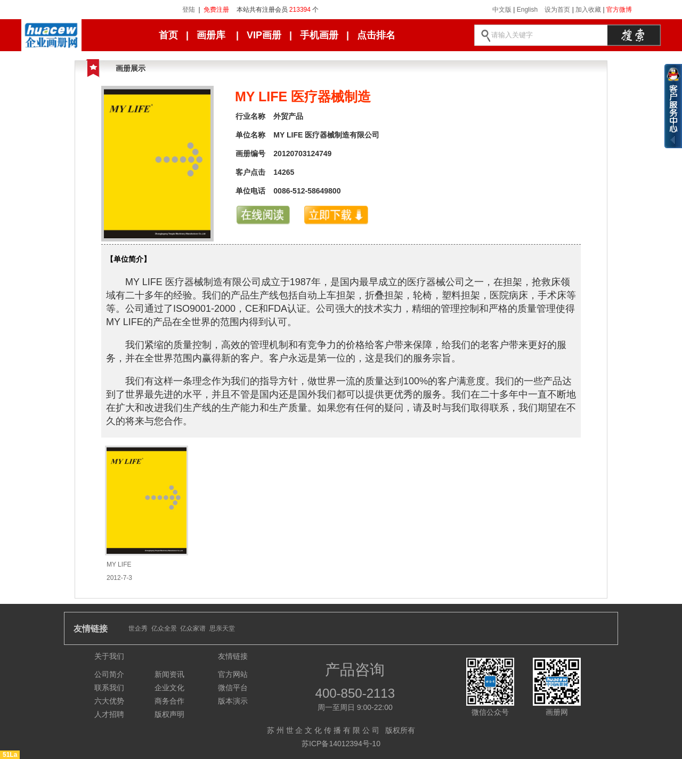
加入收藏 (588, 9)
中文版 (502, 9)
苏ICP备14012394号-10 (341, 743)
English (527, 9)
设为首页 (557, 9)
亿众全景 (164, 628)
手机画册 (319, 35)
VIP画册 (264, 35)
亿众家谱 (193, 628)
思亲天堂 (222, 628)
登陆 (188, 9)
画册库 (211, 35)
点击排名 (376, 35)
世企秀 (138, 628)
